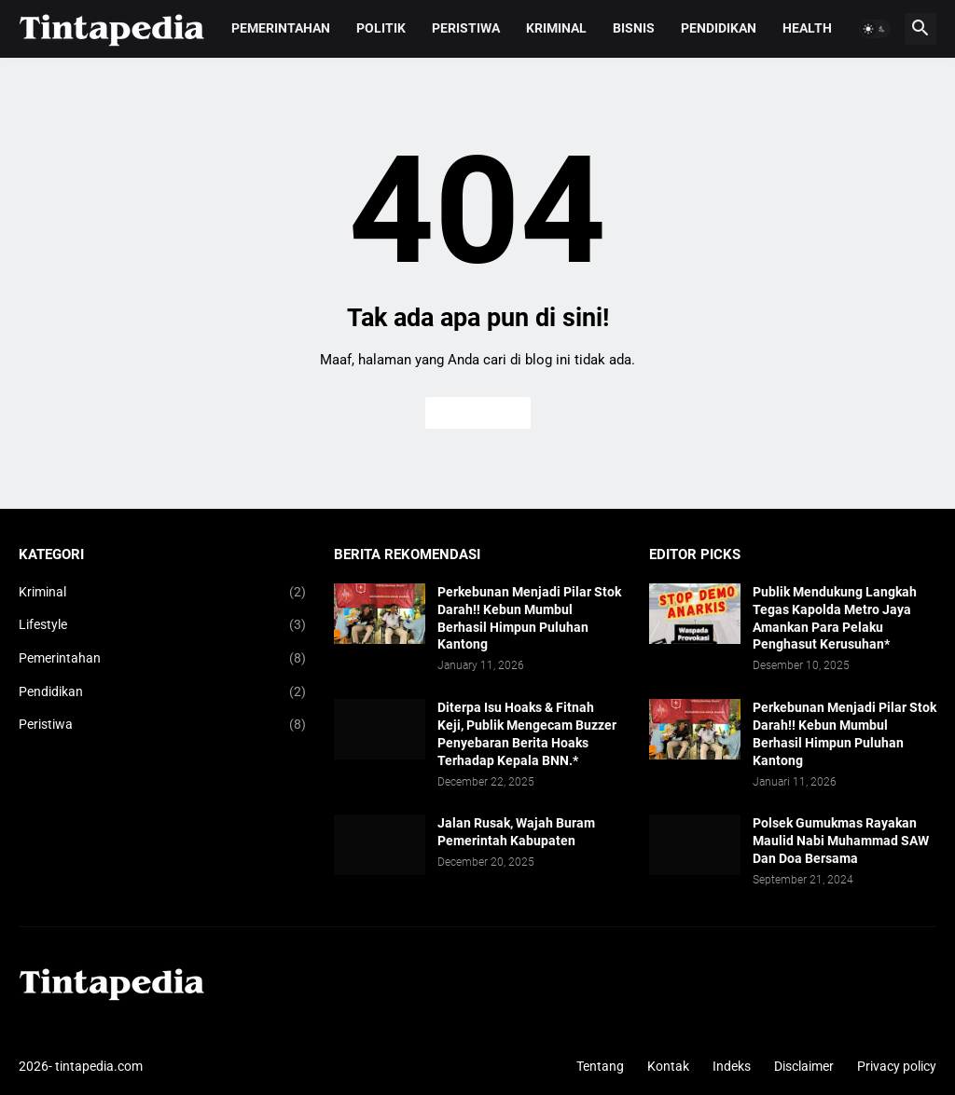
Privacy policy (896, 1066)
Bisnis (634, 28)
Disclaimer (804, 1066)
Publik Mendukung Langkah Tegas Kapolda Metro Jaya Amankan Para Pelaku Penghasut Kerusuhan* (835, 618)
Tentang (600, 1066)
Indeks (732, 1066)
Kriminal (556, 28)
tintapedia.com (99, 1066)
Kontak (668, 1066)
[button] (875, 29)
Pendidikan (718, 28)
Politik (381, 28)
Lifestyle (162, 625)
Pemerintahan (280, 28)
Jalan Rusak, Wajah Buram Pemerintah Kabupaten (516, 831)
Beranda (478, 412)
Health (807, 28)
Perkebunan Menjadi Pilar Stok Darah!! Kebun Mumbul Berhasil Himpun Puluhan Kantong (529, 618)
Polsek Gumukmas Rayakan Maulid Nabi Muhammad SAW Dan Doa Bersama (841, 840)
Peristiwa (466, 28)
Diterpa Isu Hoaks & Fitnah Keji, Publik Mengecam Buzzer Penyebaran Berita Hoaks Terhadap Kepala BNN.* (526, 734)
